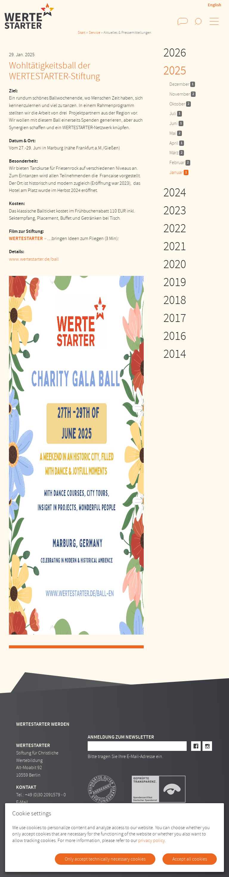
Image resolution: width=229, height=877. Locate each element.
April (176, 143)
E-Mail (22, 802)
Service (94, 32)
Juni (176, 123)
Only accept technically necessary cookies (105, 859)
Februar (179, 163)
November (182, 94)
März (176, 153)
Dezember (182, 84)
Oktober (180, 104)
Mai (175, 133)
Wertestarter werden (42, 724)
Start (81, 32)
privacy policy (151, 841)
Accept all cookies (189, 859)
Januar (178, 172)
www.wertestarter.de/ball (34, 259)
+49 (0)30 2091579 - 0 (45, 795)
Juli (175, 114)
